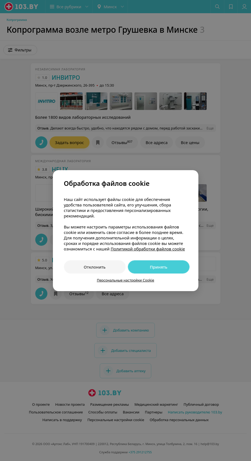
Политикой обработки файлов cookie (147, 249)
